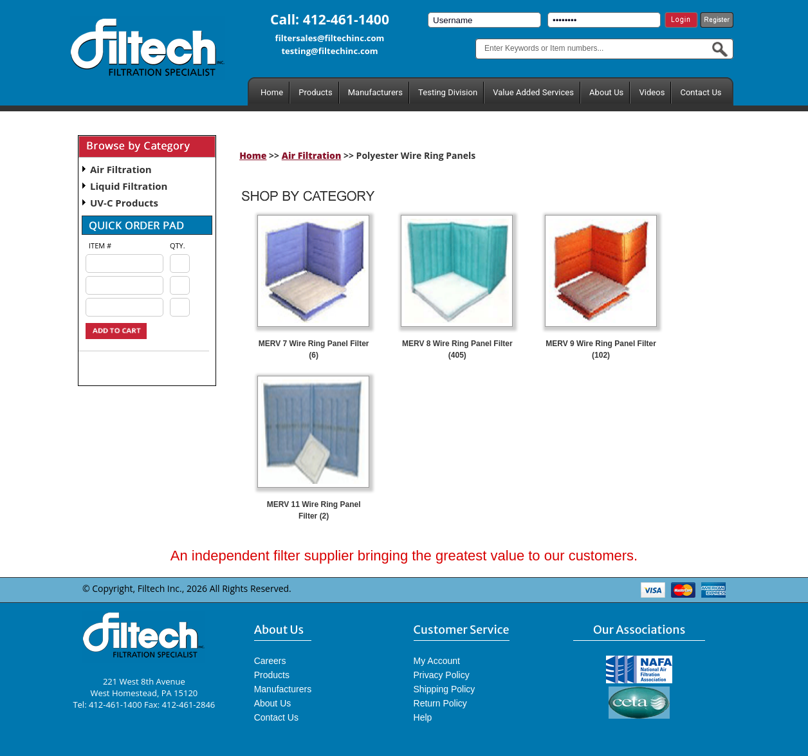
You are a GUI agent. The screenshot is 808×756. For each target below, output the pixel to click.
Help (423, 717)
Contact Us (700, 92)
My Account (437, 661)
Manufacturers (375, 92)
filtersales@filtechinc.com (330, 38)
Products (315, 92)
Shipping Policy (444, 689)
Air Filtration (121, 169)
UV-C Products (124, 202)
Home (272, 92)
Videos (652, 92)
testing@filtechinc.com (329, 51)
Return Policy (440, 703)
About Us (606, 92)
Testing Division (447, 92)
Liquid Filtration (128, 186)
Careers (270, 661)
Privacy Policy (442, 675)
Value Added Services (533, 92)
